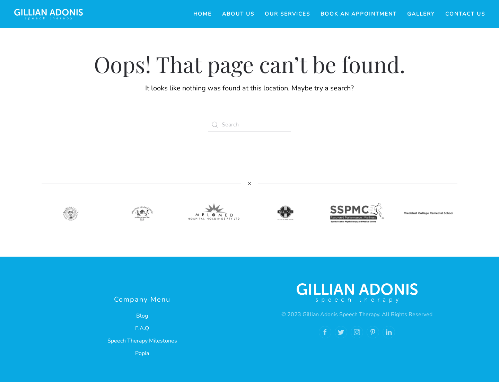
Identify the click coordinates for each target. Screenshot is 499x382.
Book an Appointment (359, 13)
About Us (238, 13)
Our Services (287, 13)
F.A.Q (142, 328)
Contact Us (465, 13)
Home (202, 13)
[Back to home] (48, 14)
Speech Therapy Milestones (142, 341)
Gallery (421, 13)
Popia (142, 353)
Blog (142, 316)
